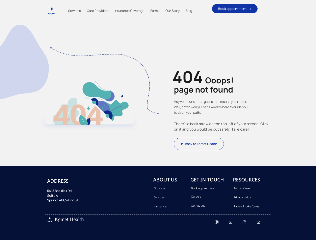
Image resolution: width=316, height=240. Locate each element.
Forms (154, 10)
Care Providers (97, 10)
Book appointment (234, 8)
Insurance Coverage (129, 10)
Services (74, 10)
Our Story (172, 10)
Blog (189, 10)
